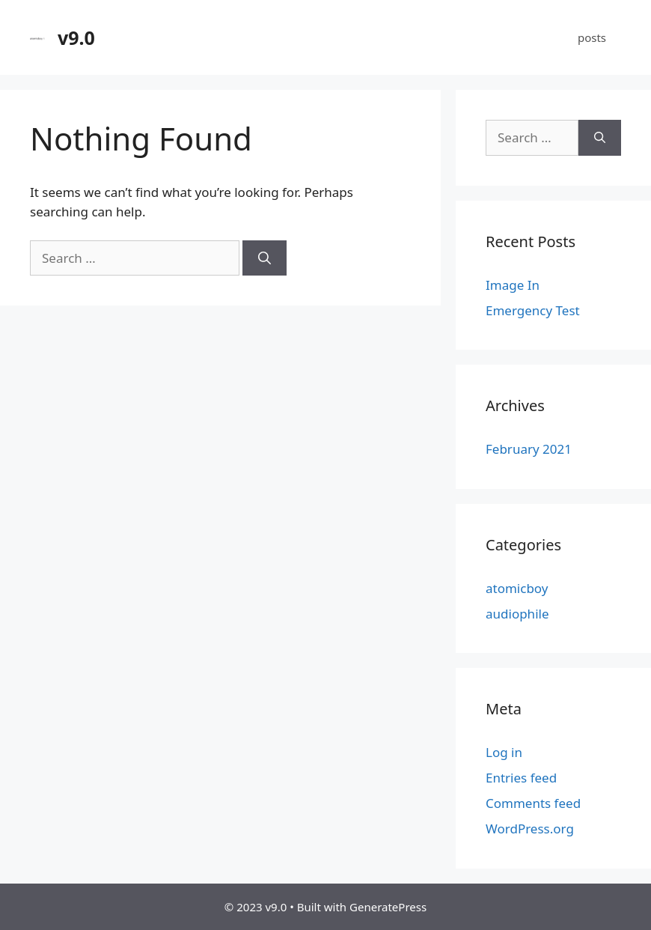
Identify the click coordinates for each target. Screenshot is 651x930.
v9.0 (76, 37)
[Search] (264, 258)
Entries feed (521, 777)
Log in (504, 752)
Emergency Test (533, 310)
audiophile (517, 613)
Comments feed (533, 803)
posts (592, 37)
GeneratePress (388, 906)
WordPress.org (530, 828)
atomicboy (517, 588)
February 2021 (529, 449)
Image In (513, 285)
